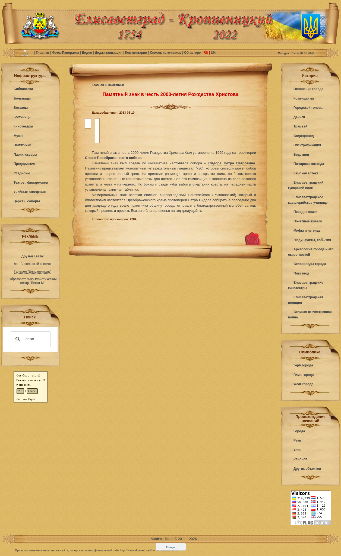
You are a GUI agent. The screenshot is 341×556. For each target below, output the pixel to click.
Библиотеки (23, 89)
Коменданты (303, 98)
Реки (297, 440)
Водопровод (303, 136)
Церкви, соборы (27, 201)
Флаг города (303, 384)
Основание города (308, 89)
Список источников (166, 53)
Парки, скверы (25, 154)
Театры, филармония (31, 182)
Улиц (297, 450)
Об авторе (192, 53)
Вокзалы (21, 108)
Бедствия (301, 154)
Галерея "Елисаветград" (32, 271)
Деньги (299, 117)
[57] (201, 210)
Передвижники (305, 212)
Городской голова (308, 108)
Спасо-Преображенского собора (113, 158)
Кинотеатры (23, 126)
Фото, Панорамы (66, 53)
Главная (43, 53)
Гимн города (303, 375)
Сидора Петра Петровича (231, 163)
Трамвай (300, 126)
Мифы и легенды (307, 230)
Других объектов (307, 469)
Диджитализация (109, 53)
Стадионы (22, 173)
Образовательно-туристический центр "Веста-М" (33, 281)
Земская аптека (305, 173)
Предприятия (24, 164)
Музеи (18, 136)
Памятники (22, 145)
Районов (300, 459)
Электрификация (307, 145)
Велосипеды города (309, 264)
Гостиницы (22, 117)
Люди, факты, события (312, 240)
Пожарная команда (308, 164)
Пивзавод (301, 273)
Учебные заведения (30, 192)
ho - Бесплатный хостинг (32, 264)
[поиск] (30, 339)
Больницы (22, 98)
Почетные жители (307, 221)
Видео (87, 53)
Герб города (303, 365)
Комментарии (136, 53)
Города (299, 431)
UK (213, 53)
